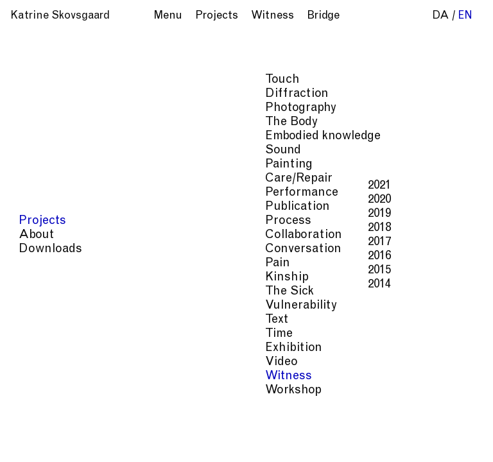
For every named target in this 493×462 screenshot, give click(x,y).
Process (421, 441)
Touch (404, 416)
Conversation (376, 454)
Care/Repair (296, 441)
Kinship (434, 454)
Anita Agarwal (308, 89)
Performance (363, 441)
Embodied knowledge (370, 429)
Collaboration (301, 454)
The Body (290, 429)
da (440, 16)
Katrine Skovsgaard (60, 16)
